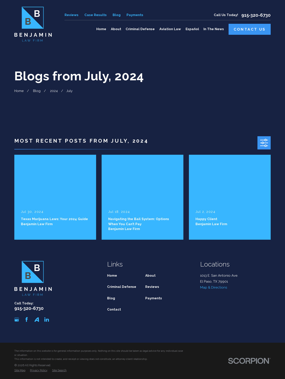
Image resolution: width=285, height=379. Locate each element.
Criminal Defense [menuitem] (140, 29)
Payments (135, 15)
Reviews (71, 15)
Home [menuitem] (101, 29)
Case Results (95, 15)
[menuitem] (19, 370)
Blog (117, 15)
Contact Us (250, 29)
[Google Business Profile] (16, 319)
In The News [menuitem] (213, 29)
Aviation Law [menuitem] (170, 29)
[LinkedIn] (46, 319)
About (150, 276)
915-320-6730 (256, 15)
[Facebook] (26, 319)
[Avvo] (36, 319)
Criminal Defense (121, 287)
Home (112, 276)
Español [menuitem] (192, 29)
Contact (114, 309)
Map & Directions (213, 287)
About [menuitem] (116, 29)
